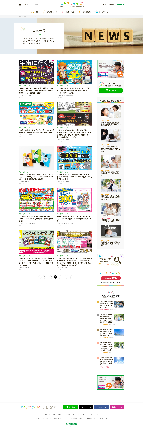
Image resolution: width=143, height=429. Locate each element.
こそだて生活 (84, 12)
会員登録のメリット (58, 418)
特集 (34, 12)
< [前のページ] (40, 277)
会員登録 (111, 4)
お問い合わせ (103, 418)
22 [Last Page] (66, 277)
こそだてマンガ (101, 12)
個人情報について (91, 418)
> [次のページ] (70, 277)
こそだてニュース (49, 12)
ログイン (103, 4)
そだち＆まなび (67, 12)
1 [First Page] (44, 277)
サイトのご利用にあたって (75, 418)
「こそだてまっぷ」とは (42, 418)
